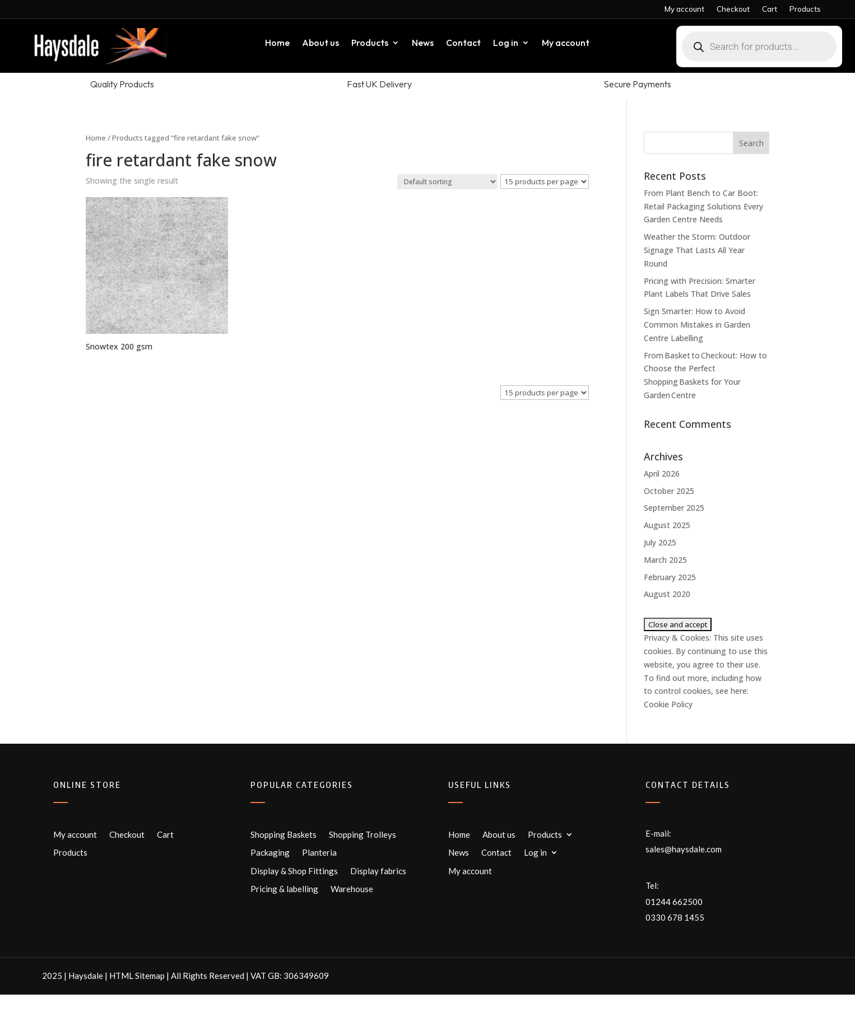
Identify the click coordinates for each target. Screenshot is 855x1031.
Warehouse (352, 889)
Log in (505, 43)
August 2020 (667, 594)
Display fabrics (378, 871)
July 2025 (660, 542)
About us (320, 43)
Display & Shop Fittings (294, 871)
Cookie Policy (668, 704)
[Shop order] (447, 181)
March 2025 (665, 559)
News (423, 43)
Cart (769, 9)
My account (684, 9)
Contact (463, 43)
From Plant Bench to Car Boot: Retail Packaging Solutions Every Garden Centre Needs (703, 206)
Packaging (270, 852)
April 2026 (662, 473)
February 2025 (670, 577)
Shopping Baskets (283, 834)
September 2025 (674, 507)
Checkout (733, 9)
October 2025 (669, 491)
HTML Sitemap (137, 976)
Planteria (319, 852)
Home (277, 43)
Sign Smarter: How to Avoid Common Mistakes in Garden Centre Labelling (697, 324)
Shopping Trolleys (362, 834)
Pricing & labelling (284, 889)
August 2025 (667, 525)
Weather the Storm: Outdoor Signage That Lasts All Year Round (697, 250)
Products (805, 9)
